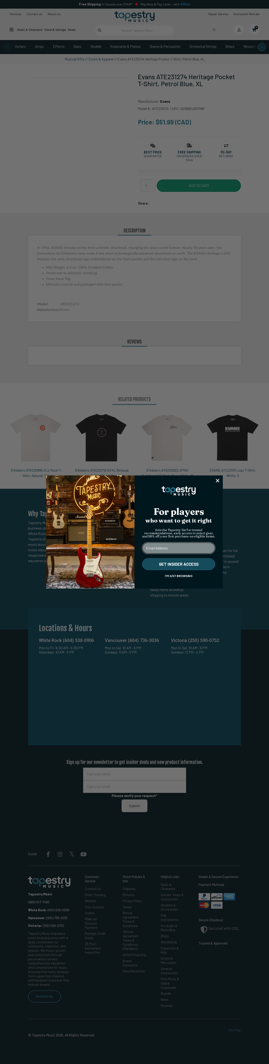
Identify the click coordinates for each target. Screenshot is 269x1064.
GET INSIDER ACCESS (179, 564)
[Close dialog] (217, 480)
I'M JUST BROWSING (178, 576)
